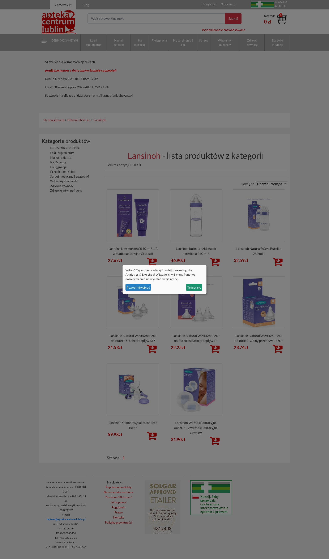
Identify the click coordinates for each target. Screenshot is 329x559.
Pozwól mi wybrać (138, 287)
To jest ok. (194, 287)
